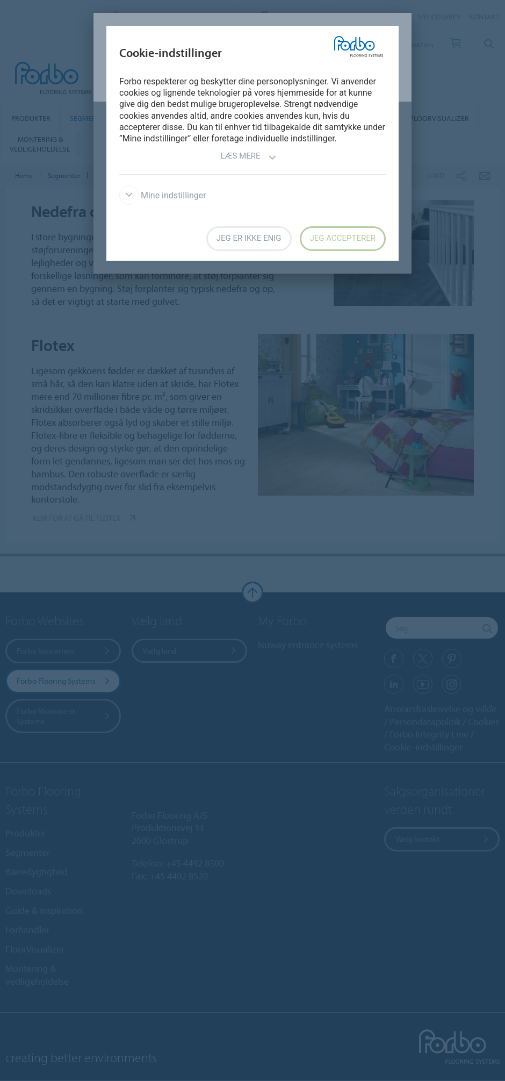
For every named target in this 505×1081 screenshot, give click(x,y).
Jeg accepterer (343, 238)
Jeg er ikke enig (249, 238)
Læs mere (248, 157)
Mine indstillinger (162, 195)
